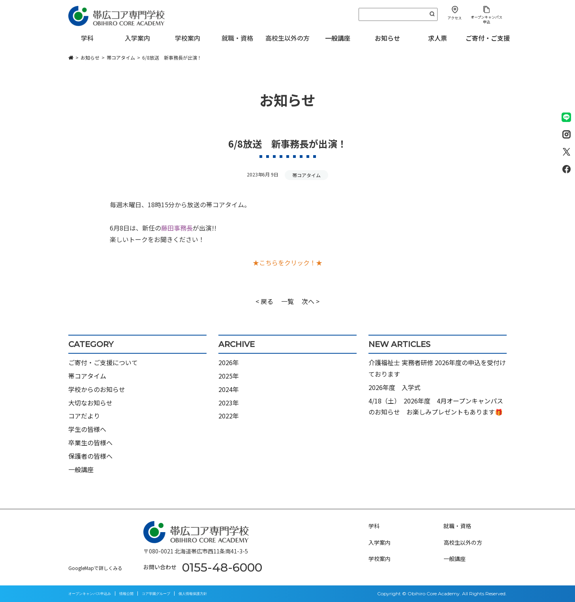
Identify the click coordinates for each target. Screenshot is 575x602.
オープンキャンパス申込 (486, 19)
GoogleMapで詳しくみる (95, 567)
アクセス (454, 18)
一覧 (287, 301)
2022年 (228, 415)
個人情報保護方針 (193, 593)
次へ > (310, 301)
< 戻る (264, 301)
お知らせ (387, 38)
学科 (374, 526)
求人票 (437, 38)
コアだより (84, 415)
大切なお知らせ (90, 402)
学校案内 (379, 559)
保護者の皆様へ (90, 456)
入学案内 (379, 542)
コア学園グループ (156, 593)
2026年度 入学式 (394, 387)
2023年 (228, 402)
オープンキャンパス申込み (89, 593)
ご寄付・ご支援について (103, 362)
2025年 (228, 376)
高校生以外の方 (462, 542)
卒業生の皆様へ (90, 442)
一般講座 (337, 38)
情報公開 (126, 593)
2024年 (228, 389)
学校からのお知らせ (96, 389)
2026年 (228, 362)
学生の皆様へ (87, 429)
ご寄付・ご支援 (488, 38)
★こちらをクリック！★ (287, 262)
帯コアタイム (306, 175)
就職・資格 (457, 526)
